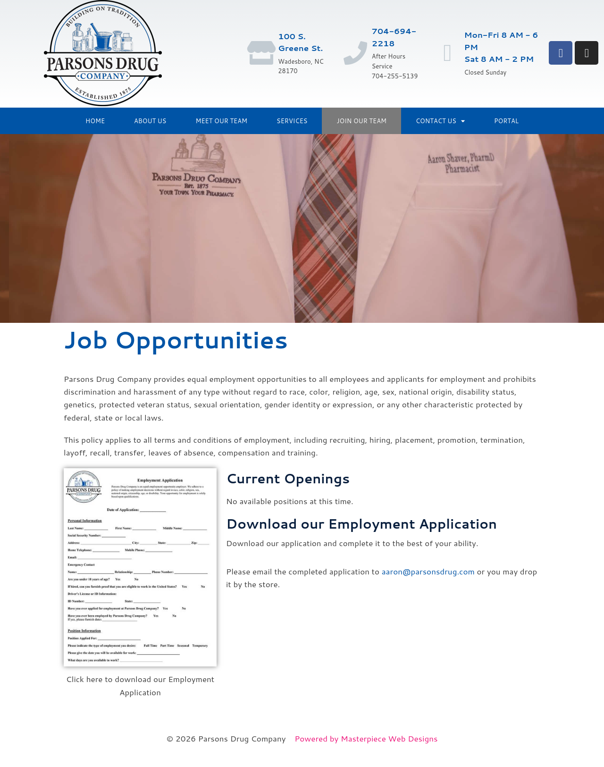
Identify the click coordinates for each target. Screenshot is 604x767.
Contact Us (440, 121)
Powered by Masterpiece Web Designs (365, 738)
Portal (506, 121)
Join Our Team (361, 121)
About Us (150, 121)
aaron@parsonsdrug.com (428, 571)
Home (95, 121)
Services (292, 121)
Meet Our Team (221, 121)
